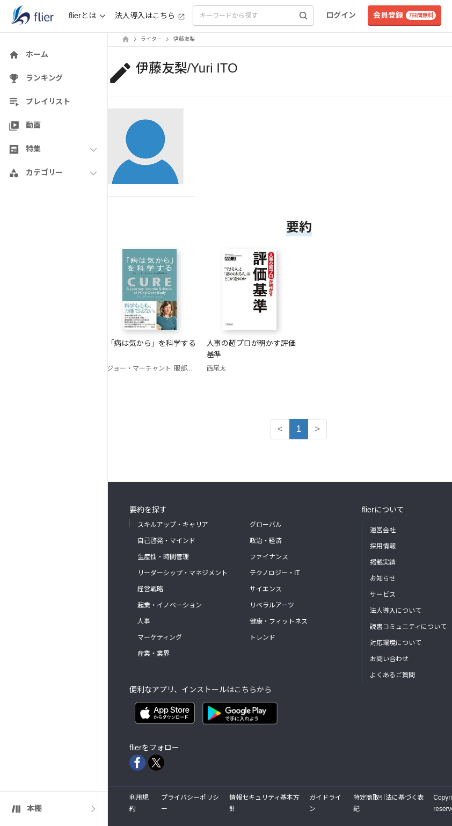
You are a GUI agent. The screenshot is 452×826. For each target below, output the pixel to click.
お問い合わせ (389, 659)
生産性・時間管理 (163, 557)
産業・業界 (153, 653)
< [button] (280, 429)
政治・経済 (266, 541)
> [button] (317, 429)
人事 (143, 621)
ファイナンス (269, 557)
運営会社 (383, 530)
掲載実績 (383, 562)
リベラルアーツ (272, 605)
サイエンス (266, 589)
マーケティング (159, 637)
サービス (383, 594)
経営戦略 (150, 589)
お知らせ (383, 578)
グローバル (266, 524)
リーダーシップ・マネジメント (182, 573)
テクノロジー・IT (275, 573)
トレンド (262, 637)
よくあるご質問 (392, 675)
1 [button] (298, 429)
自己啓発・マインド (166, 541)
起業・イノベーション (169, 605)
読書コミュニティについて (408, 627)
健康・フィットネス (279, 621)
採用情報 (383, 546)
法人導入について (395, 610)
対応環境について (395, 643)
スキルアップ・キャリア (172, 524)
